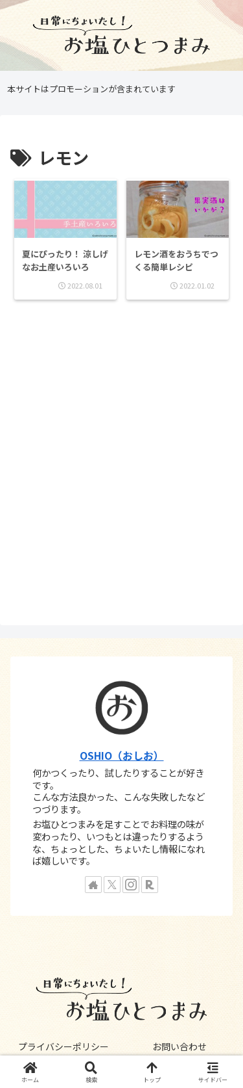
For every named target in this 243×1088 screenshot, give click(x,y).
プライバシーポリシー (63, 1046)
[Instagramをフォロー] (130, 884)
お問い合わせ (179, 1046)
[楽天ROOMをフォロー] (149, 884)
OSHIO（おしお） (122, 755)
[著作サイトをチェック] (93, 884)
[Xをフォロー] (112, 884)
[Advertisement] (121, 464)
